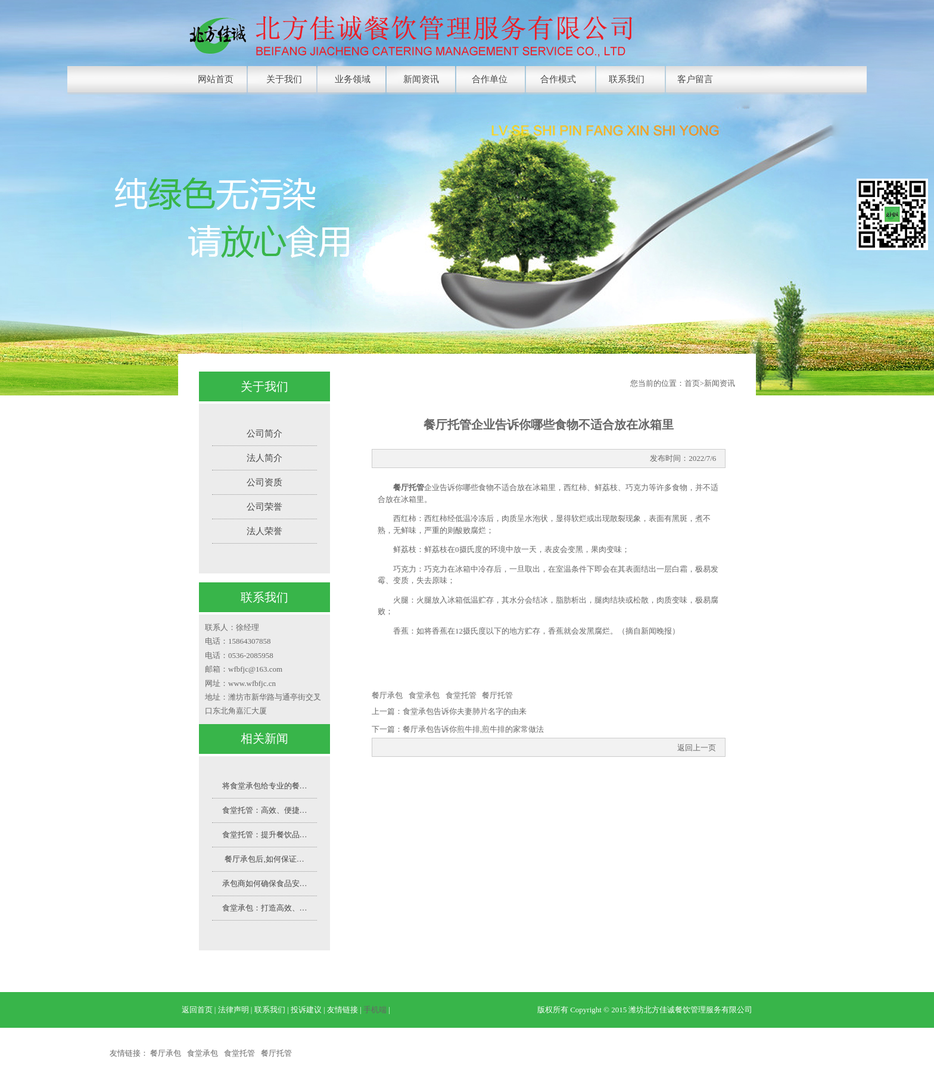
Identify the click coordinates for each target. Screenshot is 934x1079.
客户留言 (695, 79)
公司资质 (264, 482)
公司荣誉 (264, 507)
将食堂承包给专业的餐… (264, 785)
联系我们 (627, 79)
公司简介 (264, 433)
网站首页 (216, 79)
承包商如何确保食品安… (264, 883)
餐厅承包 (387, 695)
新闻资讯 (421, 79)
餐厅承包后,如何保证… (264, 859)
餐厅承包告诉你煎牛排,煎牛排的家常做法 (473, 729)
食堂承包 (424, 695)
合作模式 (558, 79)
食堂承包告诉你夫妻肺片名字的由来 (465, 711)
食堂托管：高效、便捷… (264, 810)
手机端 (375, 1009)
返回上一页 (696, 747)
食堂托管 (461, 695)
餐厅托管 (497, 695)
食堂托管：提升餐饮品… (264, 834)
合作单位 (490, 79)
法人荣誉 (264, 531)
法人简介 (264, 458)
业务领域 (353, 79)
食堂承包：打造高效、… (264, 907)
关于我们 (284, 79)
